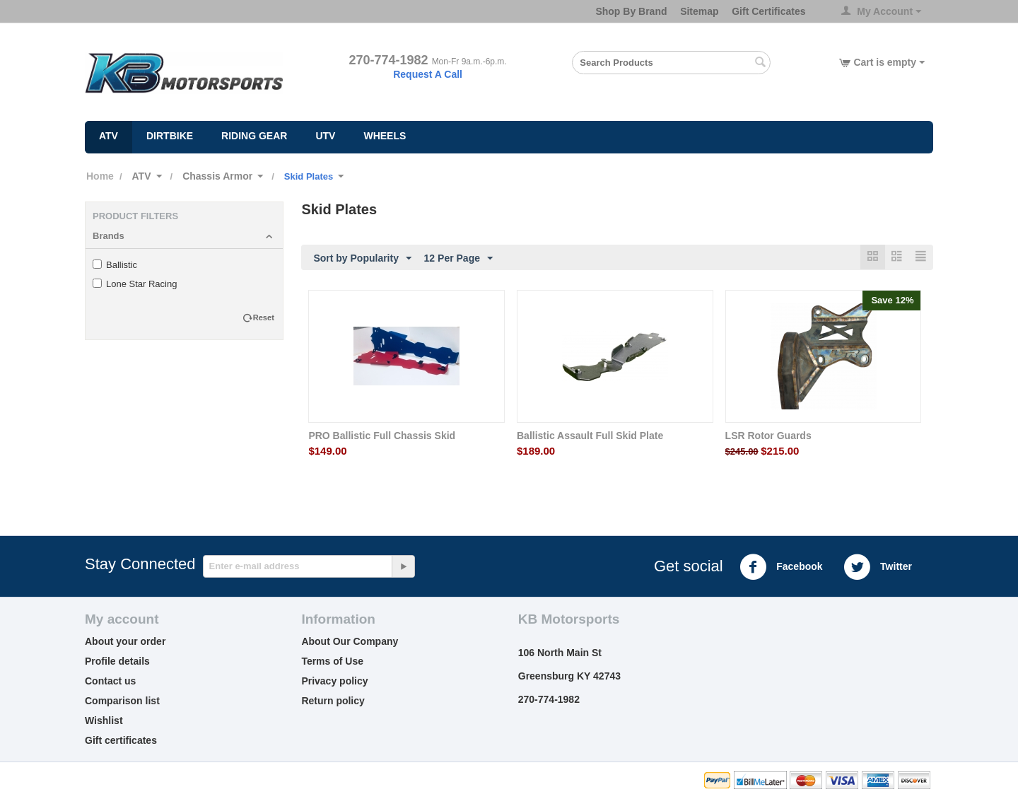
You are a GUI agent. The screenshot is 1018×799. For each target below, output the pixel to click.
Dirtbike (169, 135)
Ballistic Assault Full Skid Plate (590, 436)
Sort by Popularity (362, 259)
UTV (325, 135)
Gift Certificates (768, 11)
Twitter (877, 567)
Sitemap (699, 11)
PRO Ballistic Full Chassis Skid (381, 436)
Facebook (780, 567)
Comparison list (122, 701)
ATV (108, 135)
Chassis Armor (217, 176)
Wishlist (104, 721)
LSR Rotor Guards (768, 436)
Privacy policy (334, 681)
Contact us (110, 681)
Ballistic (115, 264)
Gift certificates (121, 741)
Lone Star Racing (135, 284)
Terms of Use (332, 661)
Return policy (332, 701)
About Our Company (349, 642)
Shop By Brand (631, 11)
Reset (263, 317)
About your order (125, 642)
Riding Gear (254, 135)
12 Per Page (458, 259)
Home (100, 176)
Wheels (384, 135)
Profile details (117, 661)
